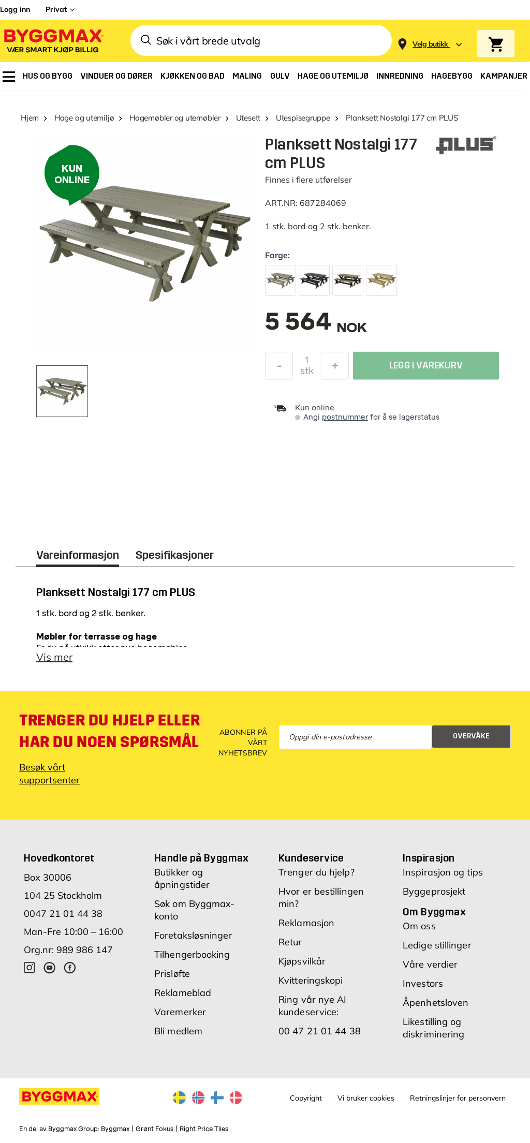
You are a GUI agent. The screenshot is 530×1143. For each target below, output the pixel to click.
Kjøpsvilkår (302, 966)
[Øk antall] (335, 368)
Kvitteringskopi (310, 985)
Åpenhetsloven (435, 1008)
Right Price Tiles (204, 1134)
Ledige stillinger (437, 950)
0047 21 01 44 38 (63, 919)
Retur (290, 947)
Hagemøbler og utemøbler (174, 118)
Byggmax (115, 1134)
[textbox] (316, 326)
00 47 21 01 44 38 (319, 1036)
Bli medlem (178, 1036)
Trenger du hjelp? (316, 877)
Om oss (419, 931)
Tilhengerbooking (192, 960)
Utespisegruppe (303, 118)
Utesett (248, 118)
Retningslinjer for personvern (458, 1103)
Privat (56, 9)
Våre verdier (430, 969)
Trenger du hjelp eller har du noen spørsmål (109, 736)
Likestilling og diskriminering (433, 1033)
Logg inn (15, 9)
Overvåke (471, 741)
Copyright (306, 1103)
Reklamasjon (306, 928)
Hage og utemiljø (84, 118)
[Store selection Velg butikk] (430, 44)
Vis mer (54, 662)
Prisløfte (172, 979)
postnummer (345, 417)
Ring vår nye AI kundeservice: (312, 1011)
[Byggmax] (53, 40)
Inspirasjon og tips (443, 877)
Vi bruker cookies (365, 1103)
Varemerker (180, 1017)
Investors (423, 988)
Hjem (30, 118)
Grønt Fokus (154, 1134)
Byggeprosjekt (434, 896)
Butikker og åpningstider (182, 883)
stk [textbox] (307, 373)
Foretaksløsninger (193, 940)
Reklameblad (182, 998)
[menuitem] (9, 76)
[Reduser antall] (279, 368)
